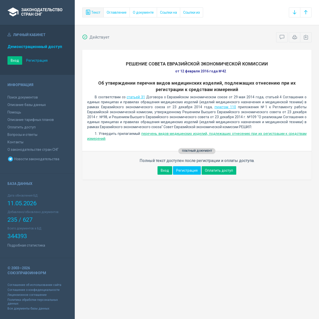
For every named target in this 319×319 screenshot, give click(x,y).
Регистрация (37, 60)
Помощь (14, 112)
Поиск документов (22, 97)
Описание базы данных (26, 105)
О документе (143, 12)
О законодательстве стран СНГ (33, 150)
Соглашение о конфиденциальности (33, 290)
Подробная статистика (26, 245)
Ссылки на (168, 12)
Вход (15, 60)
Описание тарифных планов (30, 120)
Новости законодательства (33, 159)
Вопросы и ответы (22, 135)
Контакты (15, 142)
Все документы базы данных (28, 308)
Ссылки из (191, 12)
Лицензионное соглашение (27, 295)
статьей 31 (136, 97)
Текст (92, 12)
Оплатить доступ (21, 127)
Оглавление (117, 12)
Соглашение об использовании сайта (34, 285)
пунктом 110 (225, 107)
